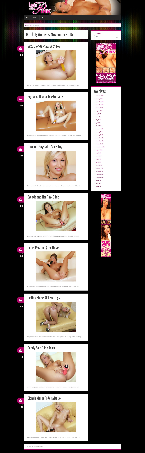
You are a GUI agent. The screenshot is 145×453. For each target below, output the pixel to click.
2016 (31, 25)
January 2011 (99, 135)
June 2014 (98, 117)
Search (98, 34)
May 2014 (98, 120)
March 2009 (99, 165)
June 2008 (98, 183)
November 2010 (100, 141)
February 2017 (100, 96)
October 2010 (99, 144)
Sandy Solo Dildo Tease (42, 348)
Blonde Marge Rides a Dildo (44, 398)
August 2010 (99, 150)
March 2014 (99, 126)
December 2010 (100, 138)
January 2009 (99, 171)
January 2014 (99, 132)
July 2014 (98, 114)
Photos (44, 17)
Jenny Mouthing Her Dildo (43, 247)
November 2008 (100, 177)
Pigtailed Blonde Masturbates (46, 96)
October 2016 (99, 108)
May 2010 (98, 159)
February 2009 (100, 168)
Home (27, 17)
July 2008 (98, 180)
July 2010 (98, 153)
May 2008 (98, 186)
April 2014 (98, 123)
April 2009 (98, 162)
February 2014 (100, 129)
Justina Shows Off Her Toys (44, 298)
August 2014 (99, 111)
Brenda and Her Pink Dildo (44, 197)
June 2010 (98, 156)
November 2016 (100, 105)
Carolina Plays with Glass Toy (45, 147)
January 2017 (99, 99)
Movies (35, 17)
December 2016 (100, 102)
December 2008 (100, 174)
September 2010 (100, 147)
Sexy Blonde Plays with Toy (44, 46)
